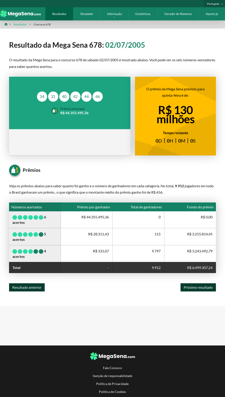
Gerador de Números (178, 14)
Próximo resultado (198, 287)
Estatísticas (143, 14)
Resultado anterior (27, 287)
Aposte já (212, 14)
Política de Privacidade (112, 384)
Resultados (59, 14)
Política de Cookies (112, 392)
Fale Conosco (112, 368)
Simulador (86, 14)
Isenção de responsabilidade (112, 376)
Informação (114, 14)
